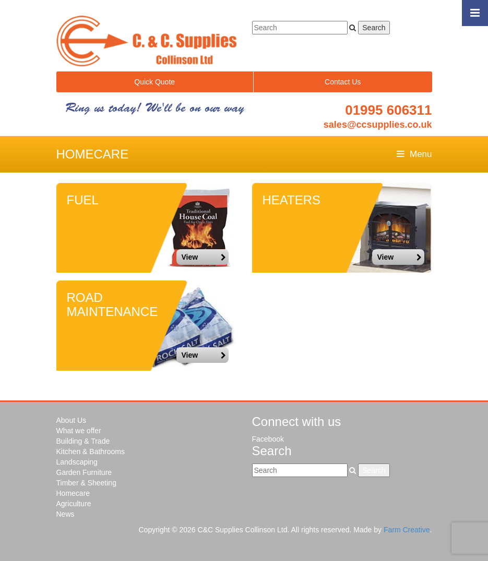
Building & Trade (83, 441)
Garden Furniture (84, 472)
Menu (414, 154)
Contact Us (343, 82)
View (204, 257)
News (65, 514)
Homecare (73, 493)
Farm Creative (407, 530)
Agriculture (73, 503)
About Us (71, 420)
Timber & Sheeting (86, 483)
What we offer (78, 430)
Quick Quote (154, 82)
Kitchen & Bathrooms (90, 451)
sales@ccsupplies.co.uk (378, 124)
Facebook (268, 439)
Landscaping (77, 462)
